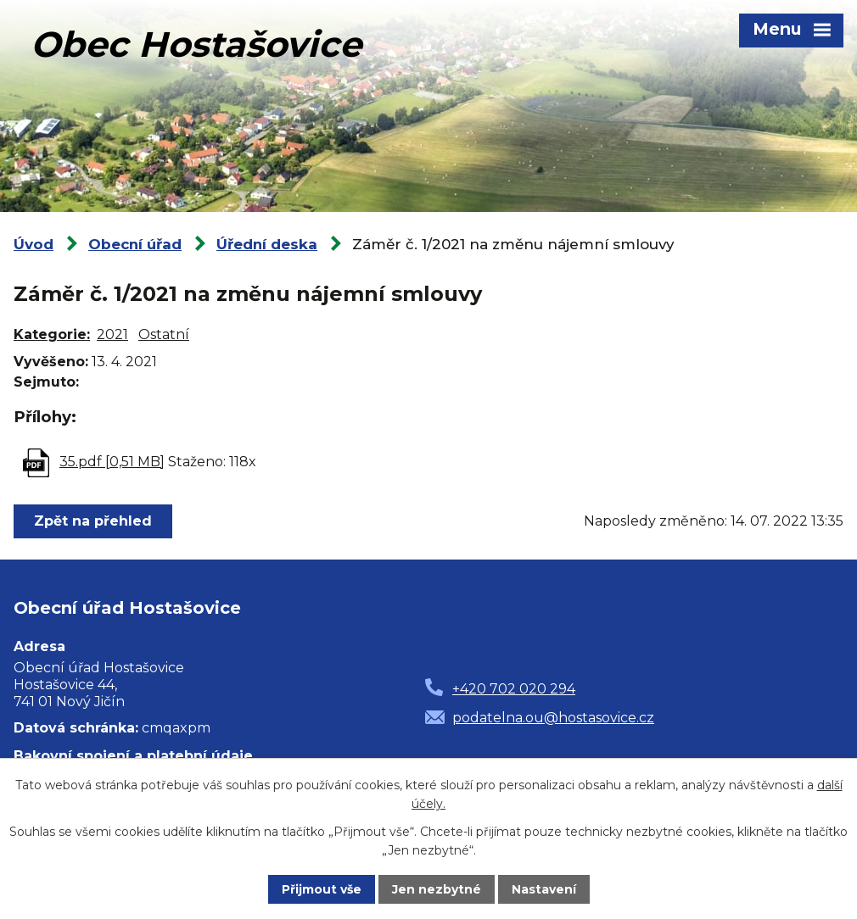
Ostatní (163, 334)
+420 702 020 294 (513, 689)
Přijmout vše (321, 889)
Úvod (33, 244)
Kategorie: (52, 334)
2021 (112, 334)
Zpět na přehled (93, 521)
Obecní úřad (135, 244)
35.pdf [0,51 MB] (112, 462)
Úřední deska (266, 244)
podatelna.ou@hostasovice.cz (553, 718)
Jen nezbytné (436, 889)
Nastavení (544, 889)
